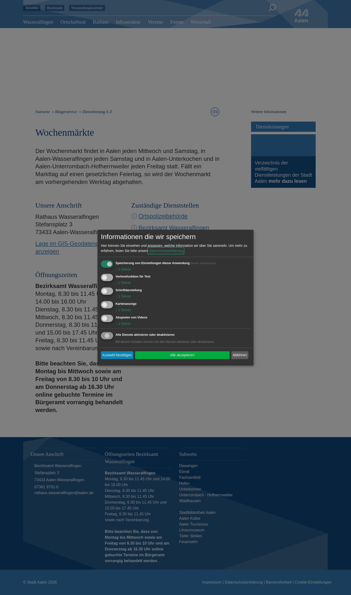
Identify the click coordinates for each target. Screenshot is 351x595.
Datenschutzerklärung (165, 250)
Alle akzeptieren (182, 355)
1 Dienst (123, 269)
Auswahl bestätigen (117, 355)
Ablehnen (240, 355)
